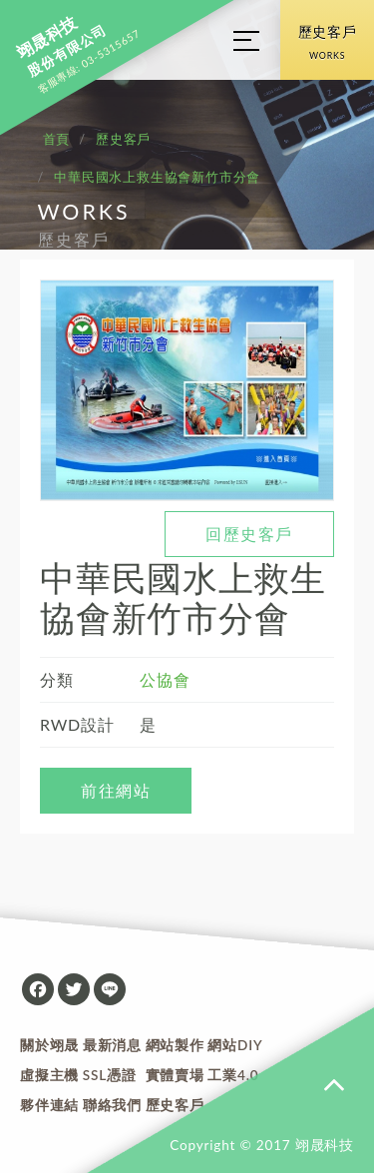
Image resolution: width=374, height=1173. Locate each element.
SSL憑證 (110, 1075)
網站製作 (175, 1045)
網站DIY (234, 1045)
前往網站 (116, 790)
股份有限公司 (61, 47)
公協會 (164, 679)
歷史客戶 (327, 46)
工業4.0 (232, 1075)
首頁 (57, 139)
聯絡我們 (112, 1105)
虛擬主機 (49, 1075)
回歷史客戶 (249, 533)
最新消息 (112, 1045)
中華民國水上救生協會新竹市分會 (157, 177)
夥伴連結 (49, 1105)
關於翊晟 (49, 1045)
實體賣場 (175, 1075)
